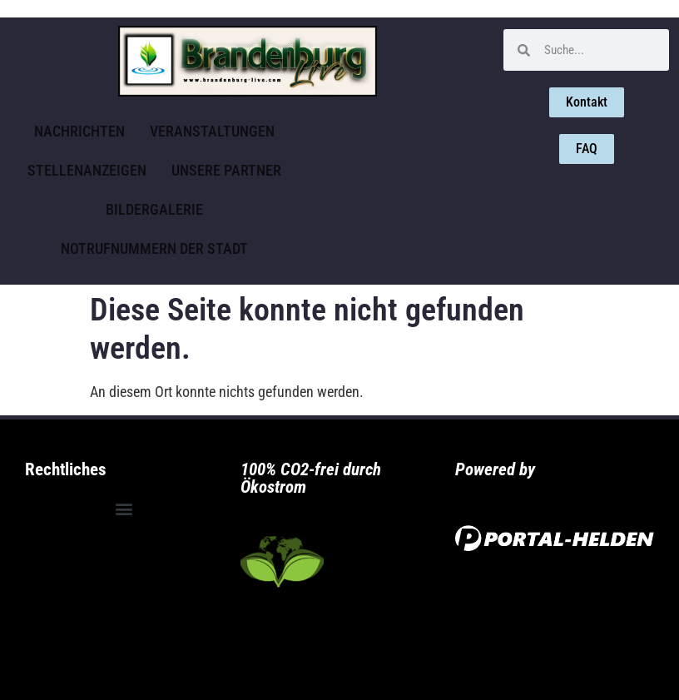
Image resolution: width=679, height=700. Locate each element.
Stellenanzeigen (86, 170)
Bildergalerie (154, 209)
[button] (124, 509)
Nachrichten (79, 131)
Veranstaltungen (212, 131)
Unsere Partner (226, 170)
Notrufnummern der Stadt (154, 248)
